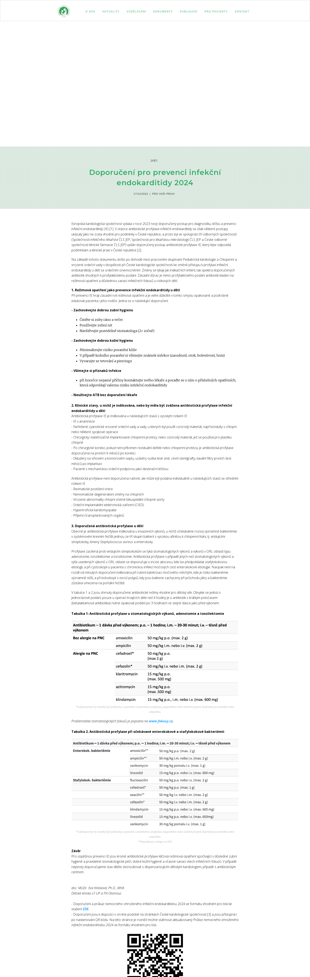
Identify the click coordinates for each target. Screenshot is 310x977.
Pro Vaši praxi (163, 193)
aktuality (111, 11)
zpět (154, 160)
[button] (89, 11)
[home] (64, 9)
